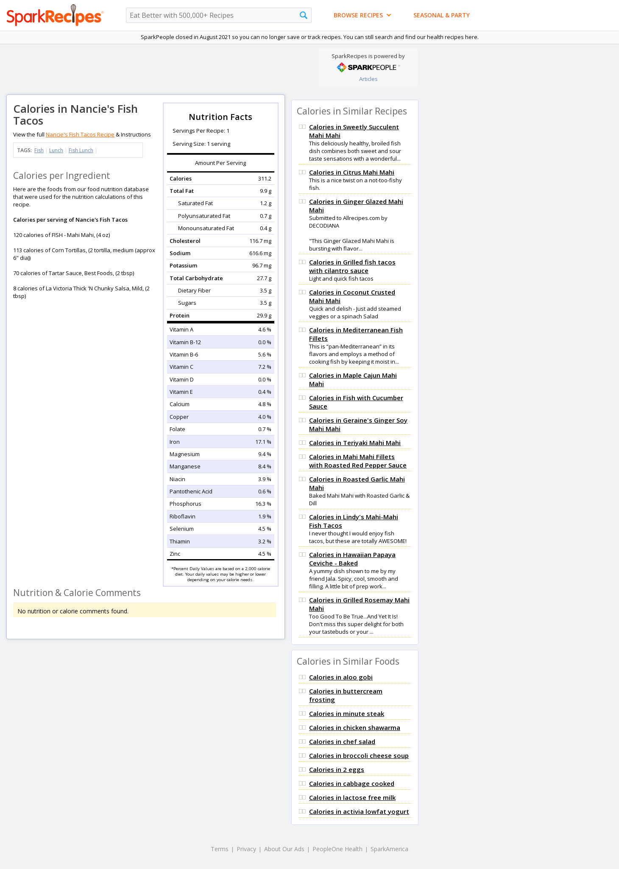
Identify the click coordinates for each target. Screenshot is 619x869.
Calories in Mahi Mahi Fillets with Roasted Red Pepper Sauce (358, 460)
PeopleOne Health (337, 849)
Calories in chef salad (342, 741)
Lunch (56, 150)
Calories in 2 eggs (336, 769)
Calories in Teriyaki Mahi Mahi (355, 442)
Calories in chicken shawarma (354, 727)
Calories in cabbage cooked (351, 783)
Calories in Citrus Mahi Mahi (351, 172)
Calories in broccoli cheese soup (359, 755)
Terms (220, 849)
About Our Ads (284, 849)
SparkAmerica (389, 849)
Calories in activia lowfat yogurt (359, 811)
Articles (368, 79)
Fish (39, 150)
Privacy (246, 849)
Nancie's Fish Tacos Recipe (80, 134)
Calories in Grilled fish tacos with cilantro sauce (352, 266)
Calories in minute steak (346, 713)
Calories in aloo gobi (341, 677)
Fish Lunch (81, 150)
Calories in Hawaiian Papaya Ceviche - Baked (352, 558)
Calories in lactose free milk (352, 797)
